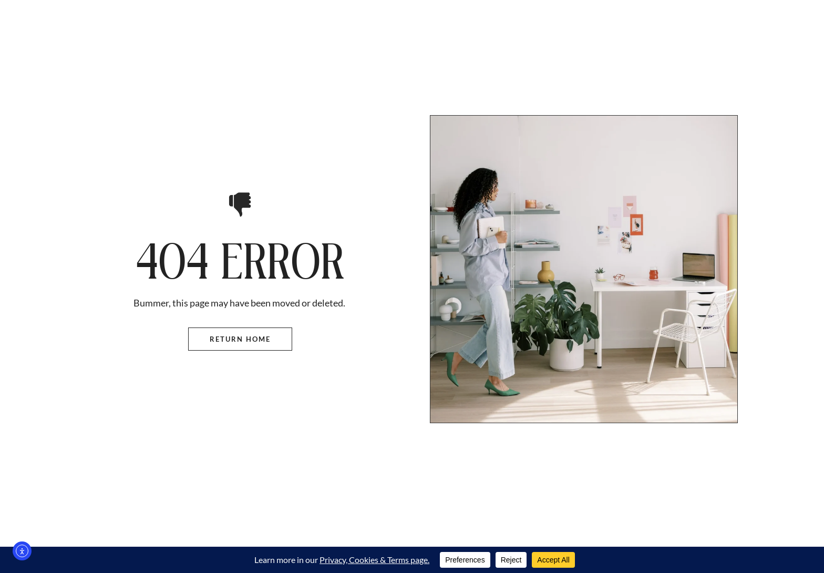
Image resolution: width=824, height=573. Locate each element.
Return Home (240, 339)
